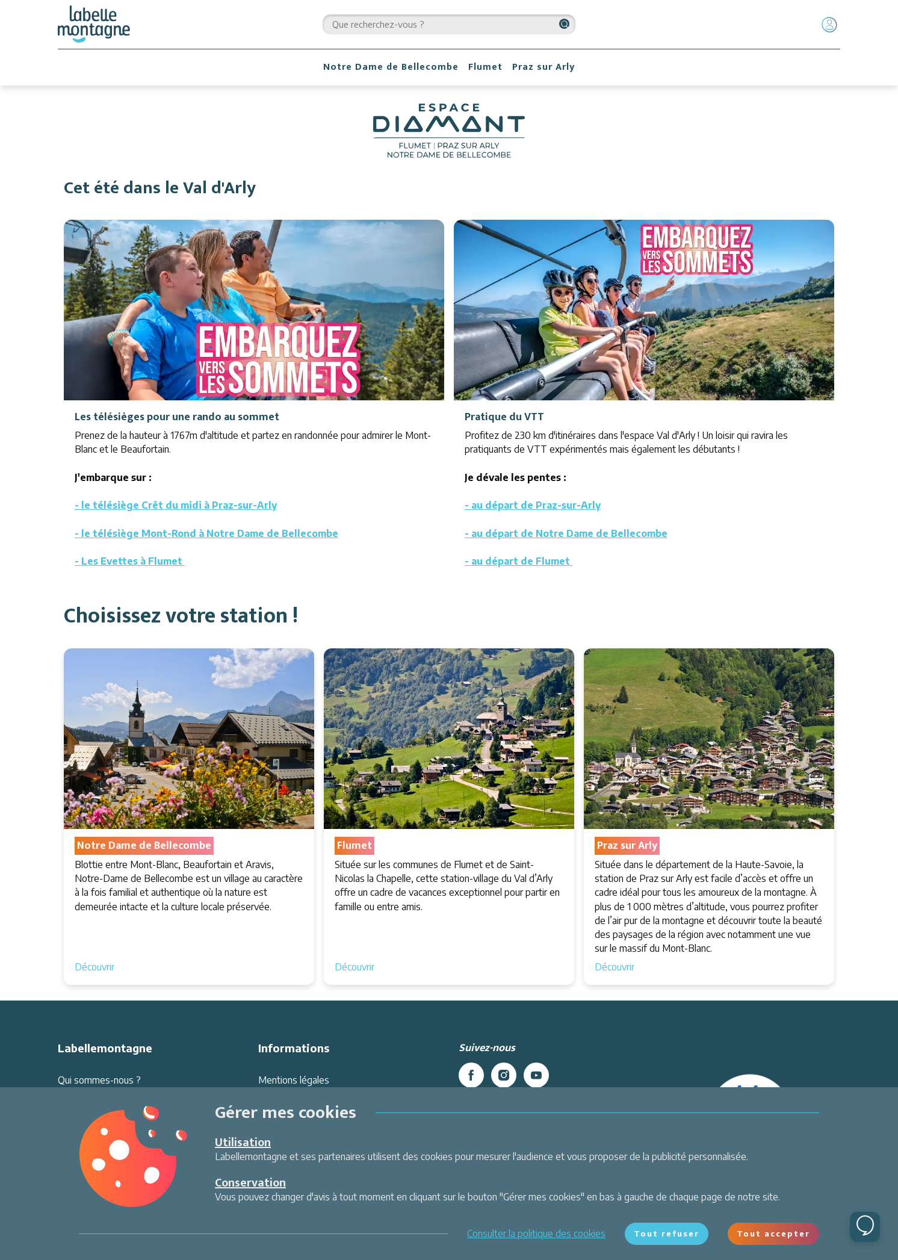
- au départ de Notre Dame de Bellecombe (566, 533)
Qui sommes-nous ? (99, 1080)
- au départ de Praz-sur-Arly (533, 505)
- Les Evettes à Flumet (130, 561)
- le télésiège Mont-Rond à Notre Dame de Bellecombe (206, 533)
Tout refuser (666, 1233)
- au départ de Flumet (518, 561)
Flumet (485, 67)
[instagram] (503, 1075)
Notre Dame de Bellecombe (391, 67)
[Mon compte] (829, 25)
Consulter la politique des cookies (536, 1233)
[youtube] (536, 1075)
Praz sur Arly (543, 67)
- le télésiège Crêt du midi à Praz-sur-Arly (176, 505)
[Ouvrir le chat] (865, 1227)
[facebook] (471, 1075)
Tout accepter (773, 1233)
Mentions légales (293, 1080)
